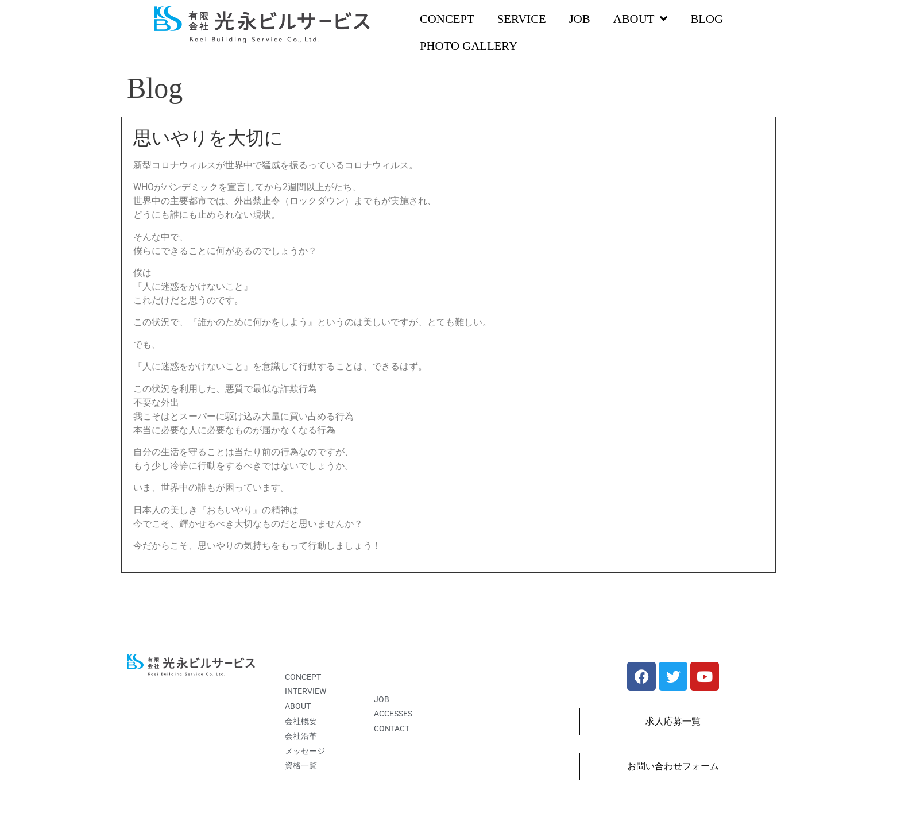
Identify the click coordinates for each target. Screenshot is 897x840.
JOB (579, 18)
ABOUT (640, 19)
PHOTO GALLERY (468, 45)
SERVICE (521, 18)
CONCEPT (447, 18)
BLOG (706, 18)
